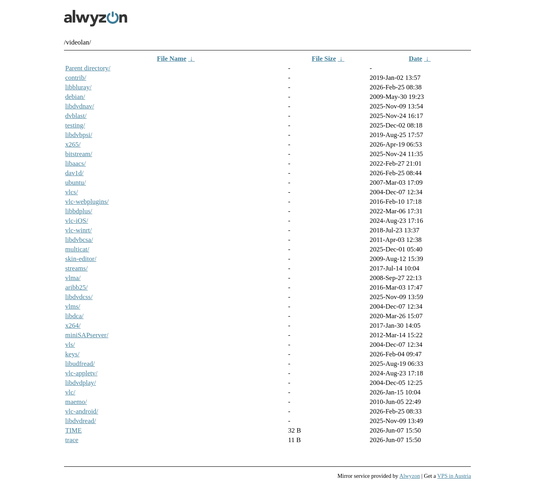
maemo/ (76, 402)
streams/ (76, 268)
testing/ (75, 125)
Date (415, 58)
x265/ (73, 144)
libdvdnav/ (79, 106)
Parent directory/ (87, 68)
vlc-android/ (81, 411)
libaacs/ (75, 163)
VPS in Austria (454, 476)
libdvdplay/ (80, 382)
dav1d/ (74, 173)
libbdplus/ (78, 211)
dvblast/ (76, 116)
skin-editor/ (80, 259)
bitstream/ (78, 154)
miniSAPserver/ (87, 335)
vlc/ (70, 392)
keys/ (72, 354)
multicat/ (77, 249)
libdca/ (74, 316)
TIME (73, 430)
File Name (171, 58)
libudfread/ (80, 363)
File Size (324, 58)
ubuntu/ (75, 182)
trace (71, 440)
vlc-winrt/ (78, 230)
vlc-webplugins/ (87, 201)
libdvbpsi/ (78, 135)
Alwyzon (409, 476)
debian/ (75, 96)
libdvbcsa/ (79, 239)
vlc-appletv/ (81, 373)
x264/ (73, 325)
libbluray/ (78, 87)
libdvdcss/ (79, 297)
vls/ (70, 344)
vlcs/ (71, 192)
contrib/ (75, 77)
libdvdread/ (80, 421)
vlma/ (73, 278)
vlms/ (72, 306)
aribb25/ (76, 287)
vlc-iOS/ (76, 220)
